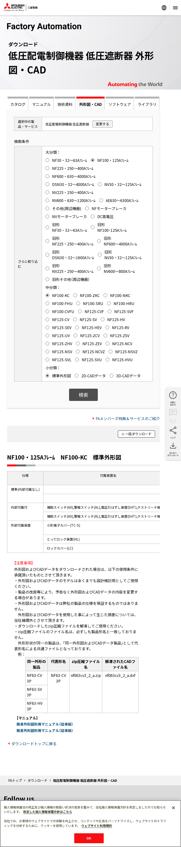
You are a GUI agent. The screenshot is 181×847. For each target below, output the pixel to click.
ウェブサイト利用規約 (96, 825)
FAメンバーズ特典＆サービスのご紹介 (128, 418)
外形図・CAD (90, 104)
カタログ (17, 104)
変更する (102, 123)
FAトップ (15, 780)
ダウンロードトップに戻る (34, 743)
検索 (83, 394)
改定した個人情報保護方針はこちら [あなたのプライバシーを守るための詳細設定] (47, 811)
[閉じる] (173, 808)
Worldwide (164, 7)
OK (88, 838)
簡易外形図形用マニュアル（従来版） (44, 724)
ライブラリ (147, 104)
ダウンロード (37, 780)
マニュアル (41, 104)
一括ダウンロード (138, 433)
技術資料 (65, 104)
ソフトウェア (119, 104)
